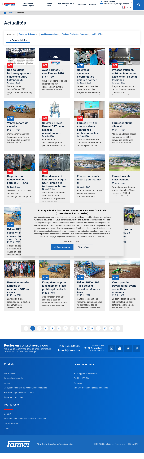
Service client (49, 5)
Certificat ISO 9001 (82, 388)
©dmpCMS (133, 453)
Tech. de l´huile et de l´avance (74, 34)
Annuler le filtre (18, 40)
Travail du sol (10, 384)
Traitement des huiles (14, 407)
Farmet (18, 13)
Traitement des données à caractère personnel (26, 429)
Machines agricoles (49, 34)
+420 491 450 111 (105, 348)
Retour (8, 13)
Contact (92, 5)
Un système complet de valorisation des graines (26, 398)
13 (111, 331)
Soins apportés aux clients (85, 384)
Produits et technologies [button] (28, 5)
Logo (6, 438)
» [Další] (118, 331)
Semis (7, 393)
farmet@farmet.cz (104, 352)
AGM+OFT (96, 34)
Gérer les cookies (72, 241)
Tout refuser (85, 247)
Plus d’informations (96, 236)
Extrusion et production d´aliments (20, 403)
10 (92, 331)
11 (98, 331)
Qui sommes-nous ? (66, 5)
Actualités (82, 5)
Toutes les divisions (27, 34)
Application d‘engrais (13, 388)
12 (105, 331)
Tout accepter (61, 247)
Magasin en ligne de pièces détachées (91, 398)
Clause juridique (11, 434)
